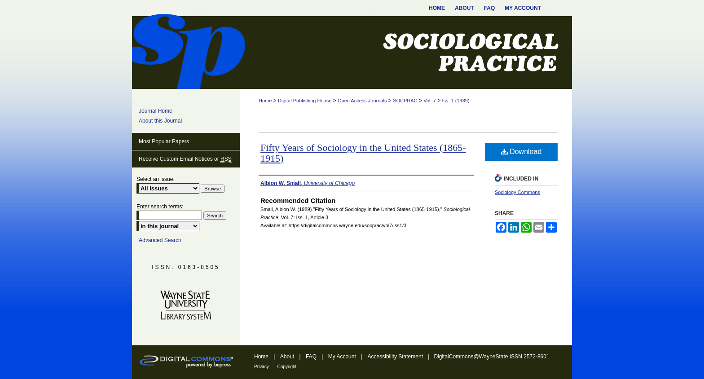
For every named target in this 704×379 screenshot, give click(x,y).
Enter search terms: (160, 206)
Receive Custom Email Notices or (185, 159)
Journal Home (155, 111)
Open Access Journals (362, 100)
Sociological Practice (352, 52)
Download (521, 151)
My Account (342, 356)
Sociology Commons (517, 192)
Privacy (262, 366)
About (288, 356)
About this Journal (160, 121)
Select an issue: (155, 179)
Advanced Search (160, 240)
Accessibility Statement (396, 356)
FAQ (312, 356)
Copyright (287, 366)
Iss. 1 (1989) (455, 100)
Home (265, 100)
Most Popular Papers (164, 141)
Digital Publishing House (304, 100)
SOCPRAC (405, 100)
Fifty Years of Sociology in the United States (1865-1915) (363, 153)
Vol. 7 (429, 100)
